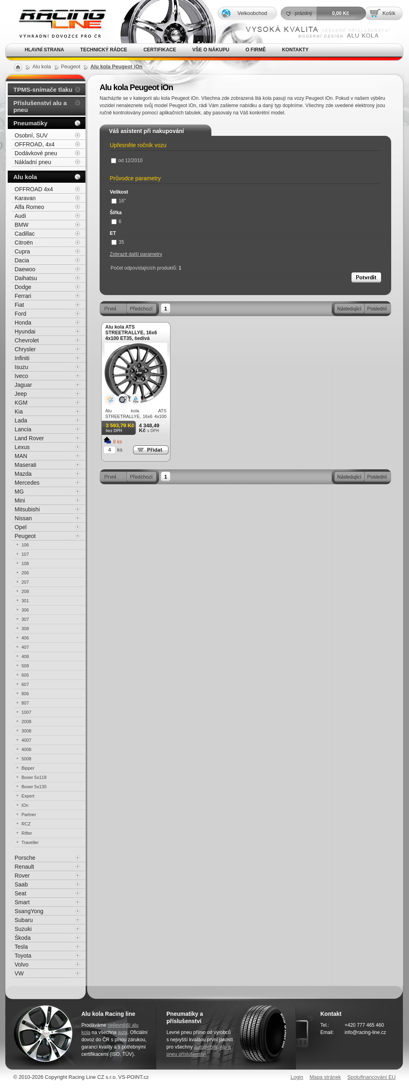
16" (118, 201)
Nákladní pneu (33, 162)
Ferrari (23, 296)
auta (122, 1032)
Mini (20, 500)
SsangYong (29, 911)
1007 (26, 712)
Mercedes (27, 482)
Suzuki (23, 929)
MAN (21, 456)
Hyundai (25, 331)
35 (117, 242)
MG (19, 491)
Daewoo (25, 269)
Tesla (21, 946)
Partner (28, 814)
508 (25, 665)
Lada (21, 420)
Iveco (21, 376)
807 (25, 703)
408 (25, 656)
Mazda (23, 474)
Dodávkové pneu (36, 153)
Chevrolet (27, 340)
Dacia (22, 260)
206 (25, 572)
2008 (26, 721)
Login (297, 1077)
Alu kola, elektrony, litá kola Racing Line (57, 21)
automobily (205, 1047)
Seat (20, 893)
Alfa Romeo (29, 207)
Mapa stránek (325, 1077)
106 (25, 544)
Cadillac (25, 233)
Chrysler (25, 349)
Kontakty (295, 50)
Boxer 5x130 (34, 786)
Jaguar (23, 385)
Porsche (25, 858)
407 (25, 647)
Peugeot (25, 536)
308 (25, 628)
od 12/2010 (127, 160)
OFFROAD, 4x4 (35, 144)
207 (25, 582)
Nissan (23, 518)
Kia (19, 411)
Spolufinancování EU (371, 1077)
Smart (22, 902)
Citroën (24, 242)
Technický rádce (103, 50)
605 (25, 675)
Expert (27, 795)
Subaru (24, 920)
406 (25, 637)
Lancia (23, 429)
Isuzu (21, 367)
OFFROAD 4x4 (34, 189)
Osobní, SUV (31, 135)
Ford (20, 313)
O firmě (255, 50)
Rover (22, 875)
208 (25, 591)
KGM (21, 402)
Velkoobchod (252, 13)
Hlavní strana (44, 50)
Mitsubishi (27, 509)
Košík (388, 13)
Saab (21, 884)
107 (25, 554)
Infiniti (22, 358)
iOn (24, 805)
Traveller (29, 842)
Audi (20, 216)
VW (19, 973)
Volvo (21, 964)
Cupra (22, 251)
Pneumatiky (30, 123)
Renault (24, 866)
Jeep (21, 393)
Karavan (25, 198)
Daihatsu (26, 278)
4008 (26, 749)
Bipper (27, 768)
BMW (21, 225)
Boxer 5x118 (34, 777)
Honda (23, 322)
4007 (26, 740)
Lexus (22, 447)
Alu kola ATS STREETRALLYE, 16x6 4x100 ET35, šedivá (131, 332)
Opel (21, 527)
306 (25, 610)
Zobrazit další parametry (136, 254)
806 (25, 693)
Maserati (25, 465)
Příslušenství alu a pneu (40, 106)
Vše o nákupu (210, 50)
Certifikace (159, 50)
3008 (26, 730)
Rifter (26, 833)
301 (25, 600)
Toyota (23, 955)
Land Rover (29, 438)
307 (25, 619)
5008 (26, 758)
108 (25, 563)
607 (25, 684)
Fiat (19, 305)
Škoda (23, 938)
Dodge (23, 287)
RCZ (26, 823)
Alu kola (25, 176)
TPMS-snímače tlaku (42, 89)
